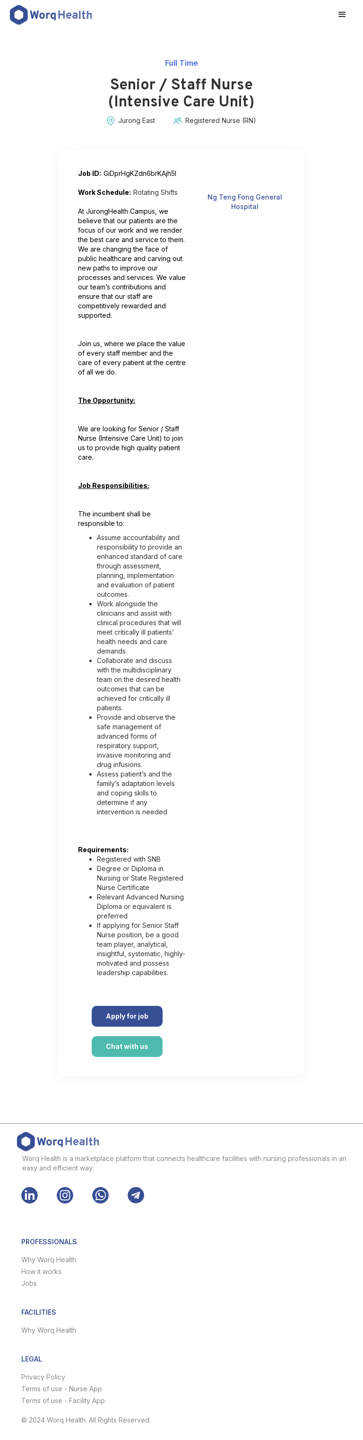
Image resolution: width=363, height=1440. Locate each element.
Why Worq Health (48, 1260)
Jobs (29, 1283)
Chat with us (127, 1046)
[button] (342, 14)
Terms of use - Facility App (63, 1400)
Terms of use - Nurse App (61, 1389)
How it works (41, 1271)
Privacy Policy (43, 1377)
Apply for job (127, 1016)
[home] (50, 14)
